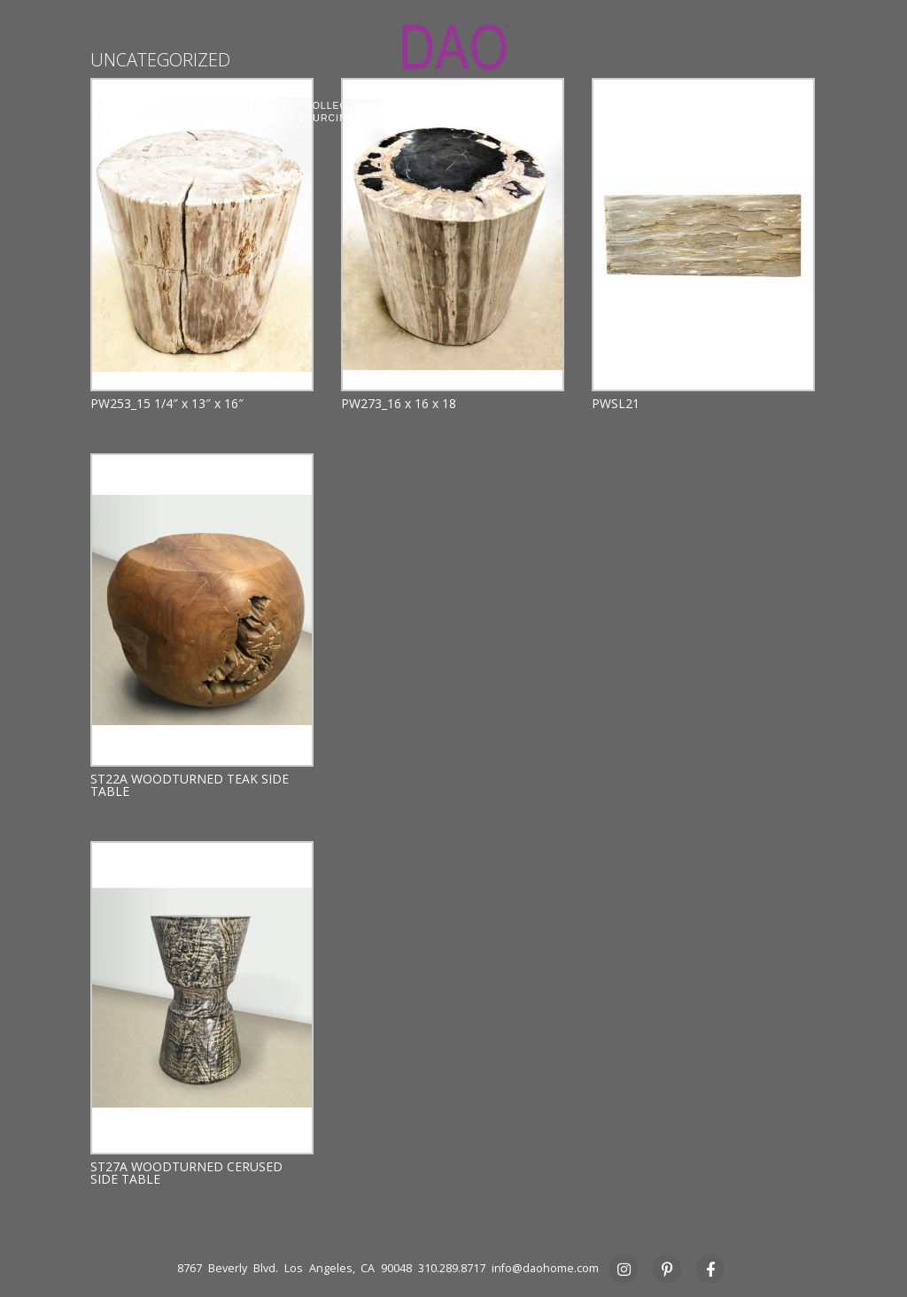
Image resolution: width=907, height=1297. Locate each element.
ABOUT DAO (180, 105)
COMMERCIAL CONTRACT (672, 105)
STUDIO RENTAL (490, 117)
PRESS (644, 117)
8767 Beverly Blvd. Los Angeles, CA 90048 (294, 1268)
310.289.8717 (451, 1268)
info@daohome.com (545, 1268)
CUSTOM (488, 105)
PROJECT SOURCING (299, 117)
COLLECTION (339, 105)
